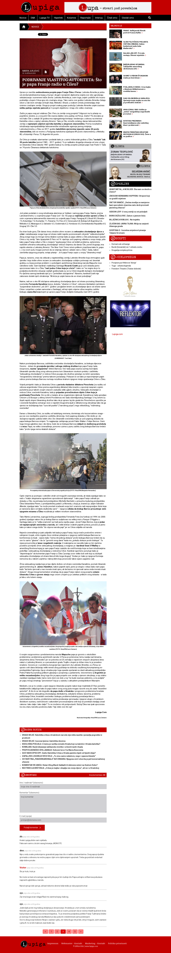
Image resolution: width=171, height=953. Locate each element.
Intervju (99, 17)
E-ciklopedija (123, 257)
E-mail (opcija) (63, 819)
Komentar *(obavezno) (63, 802)
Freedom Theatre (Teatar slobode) (126, 269)
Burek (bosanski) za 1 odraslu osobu (127, 247)
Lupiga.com (117, 334)
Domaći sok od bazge (121, 244)
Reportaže (85, 17)
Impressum (52, 943)
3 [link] (63, 931)
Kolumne (71, 17)
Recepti (118, 238)
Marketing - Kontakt (95, 943)
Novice (22, 17)
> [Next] (80, 931)
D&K (33, 17)
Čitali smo (112, 17)
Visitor (23, 867)
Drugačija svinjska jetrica (122, 250)
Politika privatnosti (117, 943)
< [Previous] (45, 931)
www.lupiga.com (91, 946)
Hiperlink (58, 17)
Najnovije (116, 25)
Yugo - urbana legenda (121, 266)
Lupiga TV (45, 17)
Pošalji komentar (32, 827)
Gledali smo (128, 17)
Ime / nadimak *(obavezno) (63, 785)
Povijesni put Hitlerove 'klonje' (124, 263)
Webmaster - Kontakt (71, 943)
